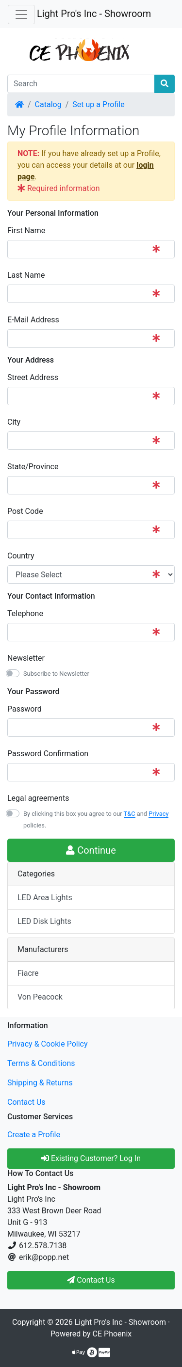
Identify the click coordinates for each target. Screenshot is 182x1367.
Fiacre (28, 973)
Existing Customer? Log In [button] (91, 1158)
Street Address (32, 377)
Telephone (25, 613)
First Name (26, 230)
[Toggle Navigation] (21, 14)
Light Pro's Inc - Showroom (94, 13)
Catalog (48, 104)
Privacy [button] (158, 813)
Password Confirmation (47, 753)
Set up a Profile (98, 104)
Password (24, 709)
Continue (91, 850)
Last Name (26, 275)
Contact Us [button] (91, 1280)
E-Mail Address (33, 319)
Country (20, 555)
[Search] (81, 84)
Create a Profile (33, 1134)
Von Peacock (40, 996)
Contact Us (26, 1102)
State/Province (32, 466)
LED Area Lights (44, 897)
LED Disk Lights (44, 921)
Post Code (25, 511)
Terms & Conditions (41, 1063)
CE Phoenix (112, 1333)
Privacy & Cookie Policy (47, 1044)
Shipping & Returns (40, 1082)
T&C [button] (129, 813)
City (13, 422)
